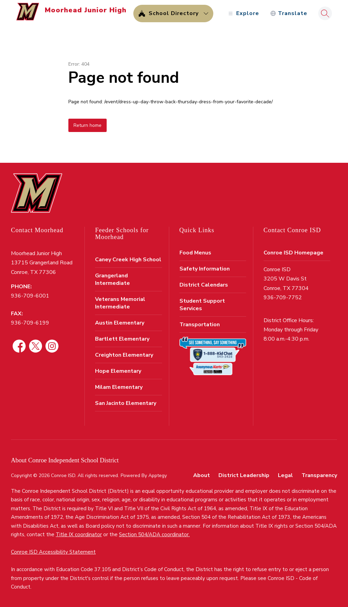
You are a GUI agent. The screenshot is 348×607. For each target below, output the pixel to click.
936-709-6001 (30, 296)
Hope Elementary (118, 371)
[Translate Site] (288, 13)
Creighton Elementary (124, 355)
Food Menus (195, 252)
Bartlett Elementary (122, 339)
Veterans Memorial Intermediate (120, 303)
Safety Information (204, 269)
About (201, 475)
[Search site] (325, 13)
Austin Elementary (119, 323)
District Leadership (243, 475)
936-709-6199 (30, 323)
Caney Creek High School (128, 259)
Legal (285, 475)
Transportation (199, 324)
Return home (87, 125)
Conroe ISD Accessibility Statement (53, 552)
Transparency (319, 475)
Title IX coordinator (79, 534)
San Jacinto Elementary (125, 403)
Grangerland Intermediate (112, 279)
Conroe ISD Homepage (293, 252)
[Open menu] (243, 13)
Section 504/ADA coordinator (154, 534)
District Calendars (203, 285)
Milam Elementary (119, 387)
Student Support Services (202, 304)
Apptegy (157, 475)
